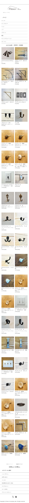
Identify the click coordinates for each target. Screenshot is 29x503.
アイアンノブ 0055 (6, 143)
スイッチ (3, 20)
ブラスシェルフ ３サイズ (7, 102)
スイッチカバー (4, 23)
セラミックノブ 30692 (20, 453)
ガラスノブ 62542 (5, 412)
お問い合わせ (4, 477)
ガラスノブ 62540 (19, 288)
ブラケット (3, 32)
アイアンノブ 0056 (19, 143)
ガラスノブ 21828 (5, 432)
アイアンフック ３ (19, 329)
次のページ (19, 464)
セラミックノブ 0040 (20, 164)
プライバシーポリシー (6, 492)
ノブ (2, 29)
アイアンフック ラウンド (21, 370)
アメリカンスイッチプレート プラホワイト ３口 (7, 371)
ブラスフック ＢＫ (6, 122)
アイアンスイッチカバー (20, 102)
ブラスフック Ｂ (19, 205)
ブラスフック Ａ (5, 205)
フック (2, 26)
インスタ (4, 480)
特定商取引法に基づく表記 (7, 483)
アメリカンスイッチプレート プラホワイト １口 (7, 185)
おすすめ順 (9, 45)
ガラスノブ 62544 (19, 391)
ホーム (4, 12)
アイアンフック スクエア (7, 391)
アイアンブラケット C (20, 432)
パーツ (8, 12)
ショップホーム (5, 474)
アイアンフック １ (6, 226)
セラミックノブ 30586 (6, 453)
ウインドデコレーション (6, 38)
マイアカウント (5, 486)
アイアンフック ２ (6, 329)
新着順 (21, 45)
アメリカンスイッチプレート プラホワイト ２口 (21, 309)
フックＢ (17, 122)
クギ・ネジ (3, 41)
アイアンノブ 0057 (6, 164)
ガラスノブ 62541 (5, 308)
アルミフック (18, 184)
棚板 (2, 35)
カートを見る (4, 489)
